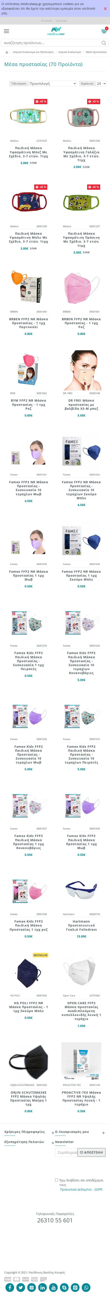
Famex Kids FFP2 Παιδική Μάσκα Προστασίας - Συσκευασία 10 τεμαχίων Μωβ (28, 755)
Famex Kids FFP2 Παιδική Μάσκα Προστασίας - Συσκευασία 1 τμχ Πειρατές (28, 661)
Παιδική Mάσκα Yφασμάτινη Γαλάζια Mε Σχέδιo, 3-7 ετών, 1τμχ (81, 154)
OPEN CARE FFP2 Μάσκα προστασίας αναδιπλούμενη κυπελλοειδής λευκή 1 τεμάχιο (81, 1011)
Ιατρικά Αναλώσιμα (70, 52)
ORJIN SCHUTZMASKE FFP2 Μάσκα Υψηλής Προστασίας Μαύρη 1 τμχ (28, 1099)
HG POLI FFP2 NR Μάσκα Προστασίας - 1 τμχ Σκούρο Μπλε (28, 1007)
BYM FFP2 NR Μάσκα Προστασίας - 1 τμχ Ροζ (28, 404)
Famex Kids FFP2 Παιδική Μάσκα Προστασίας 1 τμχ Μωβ (81, 842)
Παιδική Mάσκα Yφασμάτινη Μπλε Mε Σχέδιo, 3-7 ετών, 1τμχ (28, 237)
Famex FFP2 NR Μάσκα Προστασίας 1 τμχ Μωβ (28, 575)
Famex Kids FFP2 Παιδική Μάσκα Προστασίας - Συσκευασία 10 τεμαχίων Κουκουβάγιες (81, 663)
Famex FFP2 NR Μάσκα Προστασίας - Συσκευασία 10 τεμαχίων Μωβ (28, 488)
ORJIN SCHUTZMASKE (22, 1085)
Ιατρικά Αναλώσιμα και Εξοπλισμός (33, 52)
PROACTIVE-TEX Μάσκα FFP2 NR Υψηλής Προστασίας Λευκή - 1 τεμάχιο (81, 1099)
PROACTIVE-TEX (72, 1085)
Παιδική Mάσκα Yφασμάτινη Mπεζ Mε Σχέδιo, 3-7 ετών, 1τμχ (28, 152)
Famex (14, 474)
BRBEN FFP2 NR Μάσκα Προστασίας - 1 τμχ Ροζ (81, 323)
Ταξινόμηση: (18, 83)
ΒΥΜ (12, 393)
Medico (14, 140)
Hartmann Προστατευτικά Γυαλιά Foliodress (81, 925)
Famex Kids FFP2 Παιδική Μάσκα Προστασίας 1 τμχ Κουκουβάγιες (28, 842)
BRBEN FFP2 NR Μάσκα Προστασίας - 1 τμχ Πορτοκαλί (28, 323)
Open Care (69, 995)
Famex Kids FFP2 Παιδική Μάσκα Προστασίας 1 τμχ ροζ (29, 925)
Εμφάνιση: (87, 83)
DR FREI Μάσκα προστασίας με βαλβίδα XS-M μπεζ (81, 404)
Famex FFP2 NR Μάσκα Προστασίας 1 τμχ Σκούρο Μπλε (81, 575)
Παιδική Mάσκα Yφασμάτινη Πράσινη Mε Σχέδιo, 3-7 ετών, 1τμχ (81, 240)
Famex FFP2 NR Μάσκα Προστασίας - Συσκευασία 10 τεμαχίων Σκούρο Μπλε (81, 490)
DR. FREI (67, 393)
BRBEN (14, 311)
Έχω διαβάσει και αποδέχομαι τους (79, 1185)
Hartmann (68, 914)
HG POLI (15, 995)
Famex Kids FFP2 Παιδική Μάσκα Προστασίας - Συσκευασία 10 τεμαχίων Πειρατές (81, 755)
